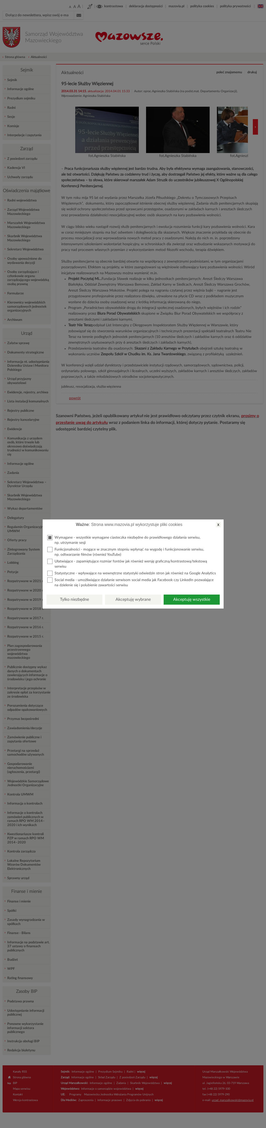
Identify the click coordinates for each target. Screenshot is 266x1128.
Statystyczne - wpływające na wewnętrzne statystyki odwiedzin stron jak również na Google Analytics (131, 573)
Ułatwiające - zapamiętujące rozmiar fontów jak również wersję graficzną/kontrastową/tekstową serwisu (127, 563)
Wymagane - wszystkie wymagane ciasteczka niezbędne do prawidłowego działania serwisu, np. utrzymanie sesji (123, 540)
